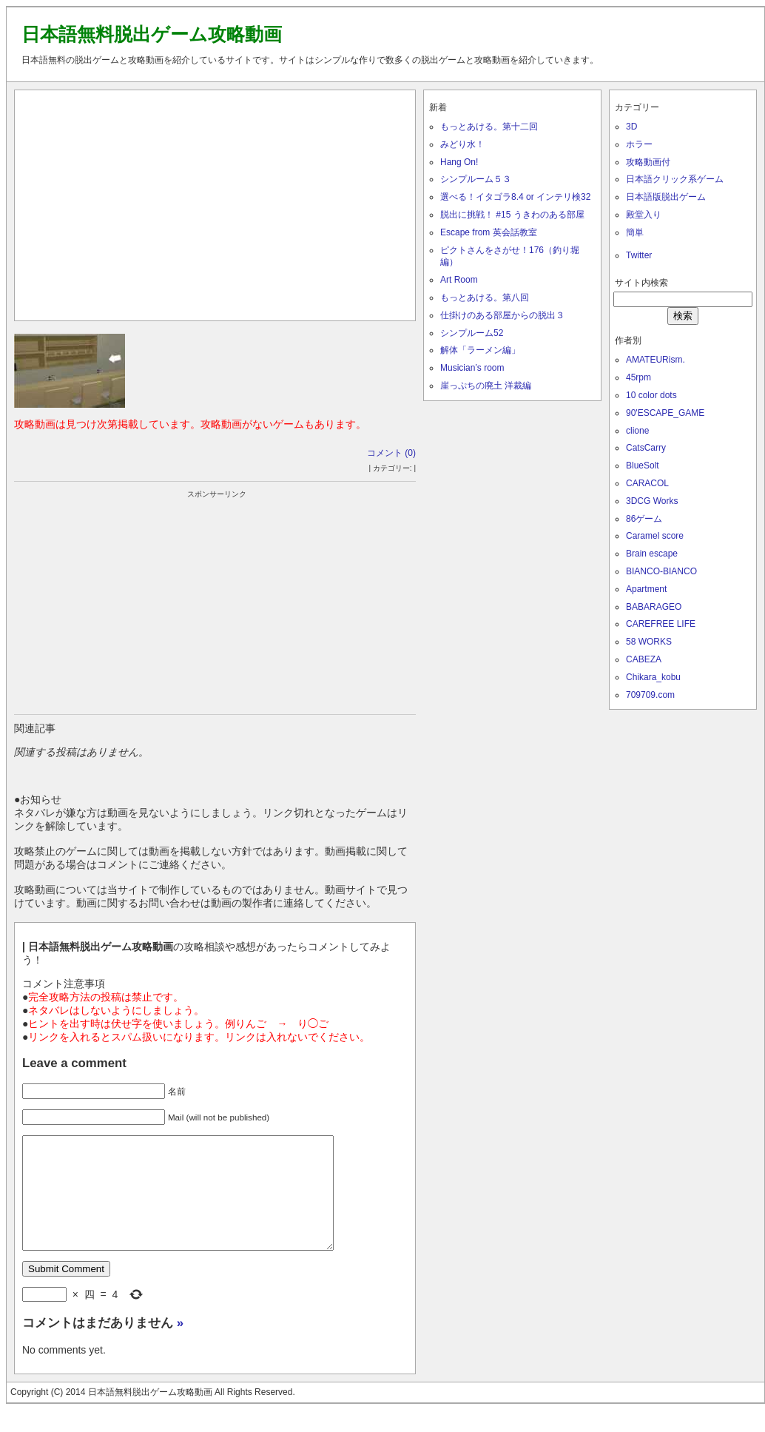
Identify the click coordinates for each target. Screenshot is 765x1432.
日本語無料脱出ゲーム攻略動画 (151, 34)
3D (631, 126)
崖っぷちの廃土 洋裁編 (485, 385)
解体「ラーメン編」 (480, 350)
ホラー (639, 144)
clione (637, 431)
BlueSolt (642, 465)
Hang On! (459, 162)
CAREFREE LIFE (660, 624)
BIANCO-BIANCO (661, 571)
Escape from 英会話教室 (488, 232)
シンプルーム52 (471, 333)
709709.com (650, 695)
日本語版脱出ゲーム (666, 197)
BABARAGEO (653, 607)
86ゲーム (644, 519)
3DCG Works (652, 501)
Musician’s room (472, 368)
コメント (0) (391, 453)
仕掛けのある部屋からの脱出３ (502, 315)
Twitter (639, 255)
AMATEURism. (655, 359)
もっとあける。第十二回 (489, 126)
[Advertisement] (215, 202)
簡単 (635, 232)
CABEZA (643, 659)
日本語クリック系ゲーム (675, 179)
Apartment (646, 589)
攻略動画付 (648, 162)
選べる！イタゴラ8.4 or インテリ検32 (515, 197)
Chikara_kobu (653, 677)
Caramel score (655, 536)
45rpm (638, 377)
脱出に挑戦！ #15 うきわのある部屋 (512, 214)
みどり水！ (462, 144)
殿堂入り (643, 214)
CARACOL (647, 483)
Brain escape (652, 553)
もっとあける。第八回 (484, 297)
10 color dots (651, 395)
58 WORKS (649, 641)
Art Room (459, 280)
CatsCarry (646, 448)
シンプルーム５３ (475, 179)
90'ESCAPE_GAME (665, 413)
